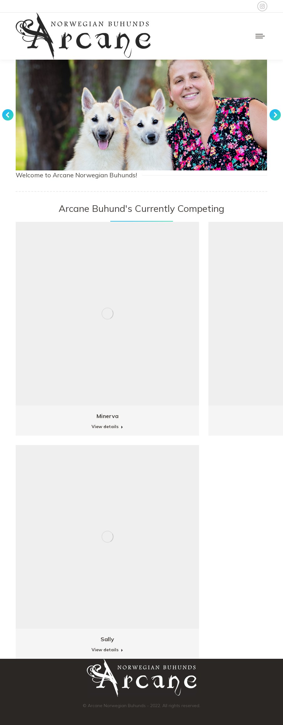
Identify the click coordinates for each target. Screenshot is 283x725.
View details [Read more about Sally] (107, 649)
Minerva (107, 416)
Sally (107, 639)
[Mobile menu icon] (260, 36)
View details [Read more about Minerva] (107, 426)
